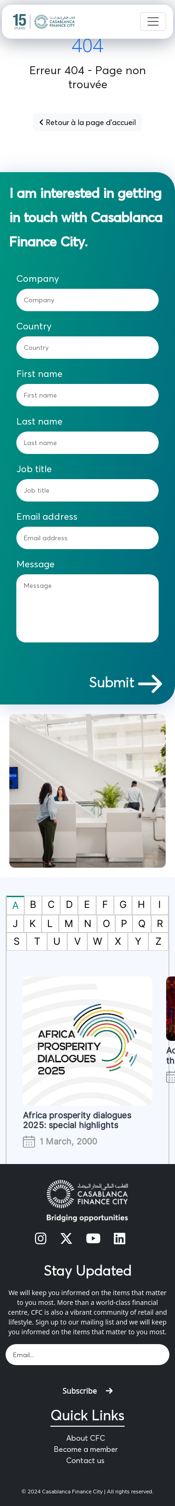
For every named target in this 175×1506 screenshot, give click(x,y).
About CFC (85, 1438)
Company (37, 278)
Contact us (85, 1460)
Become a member (86, 1449)
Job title (34, 468)
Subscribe (87, 1391)
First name (39, 373)
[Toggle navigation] (153, 21)
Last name (39, 421)
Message (35, 564)
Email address (46, 516)
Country (34, 326)
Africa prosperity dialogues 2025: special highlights (77, 1120)
